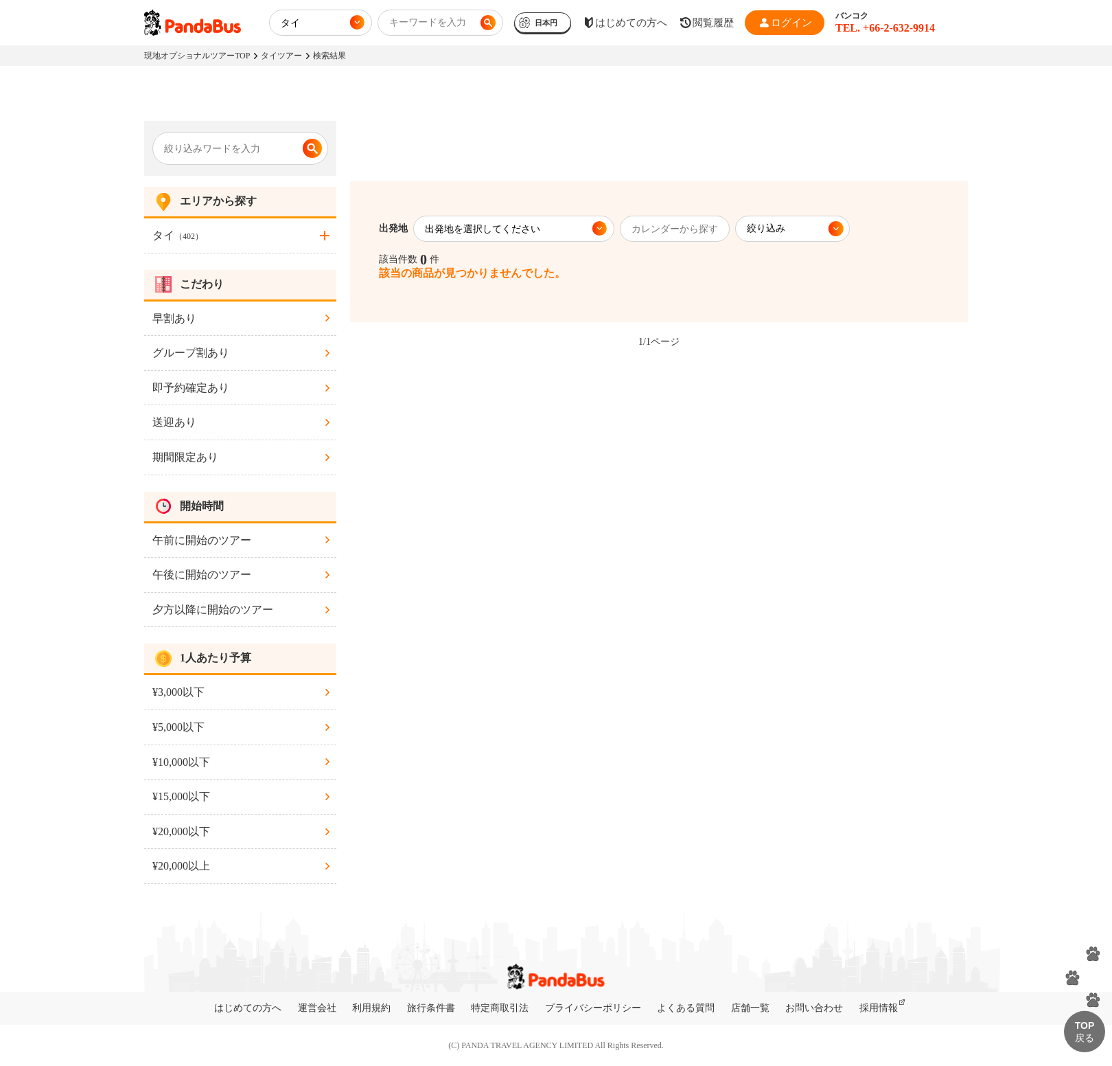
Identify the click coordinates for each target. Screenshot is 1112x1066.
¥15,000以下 (181, 796)
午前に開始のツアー (201, 540)
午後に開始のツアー (201, 574)
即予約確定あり (190, 388)
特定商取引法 (500, 1008)
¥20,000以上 (181, 866)
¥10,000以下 (181, 762)
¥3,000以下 (178, 692)
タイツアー (281, 55)
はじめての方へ (247, 1008)
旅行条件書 (431, 1008)
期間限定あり (185, 457)
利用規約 (371, 1008)
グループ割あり (190, 353)
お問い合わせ (814, 1008)
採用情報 (878, 1008)
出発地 (393, 228)
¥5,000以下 (178, 727)
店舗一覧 (750, 1008)
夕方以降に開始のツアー (212, 609)
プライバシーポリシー (593, 1008)
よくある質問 (686, 1008)
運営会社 (317, 1008)
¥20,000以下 (181, 831)
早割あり (174, 318)
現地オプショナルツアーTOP (197, 55)
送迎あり (174, 422)
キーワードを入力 (427, 22)
